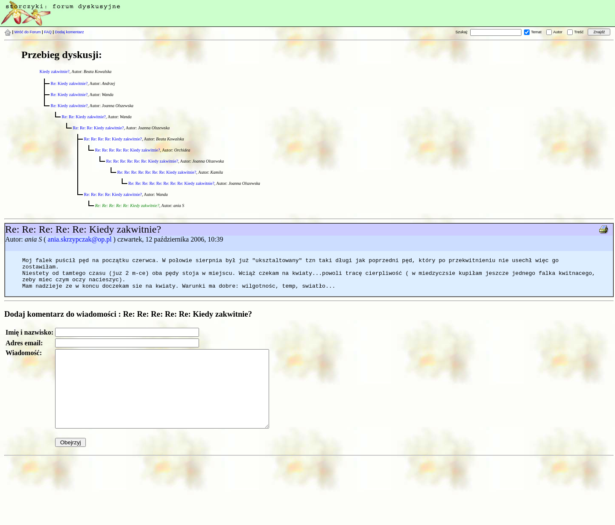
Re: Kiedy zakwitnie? (69, 83)
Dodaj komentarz (69, 32)
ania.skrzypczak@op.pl (80, 239)
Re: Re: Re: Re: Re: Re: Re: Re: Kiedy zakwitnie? (171, 183)
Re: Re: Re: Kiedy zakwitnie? (98, 127)
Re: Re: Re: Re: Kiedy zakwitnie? (113, 139)
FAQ (48, 32)
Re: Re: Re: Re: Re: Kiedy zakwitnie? (127, 150)
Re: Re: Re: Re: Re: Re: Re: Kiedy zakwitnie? (156, 172)
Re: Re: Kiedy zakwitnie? (84, 116)
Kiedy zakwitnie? (55, 71)
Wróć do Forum (28, 32)
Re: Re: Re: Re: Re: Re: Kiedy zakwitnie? (142, 161)
